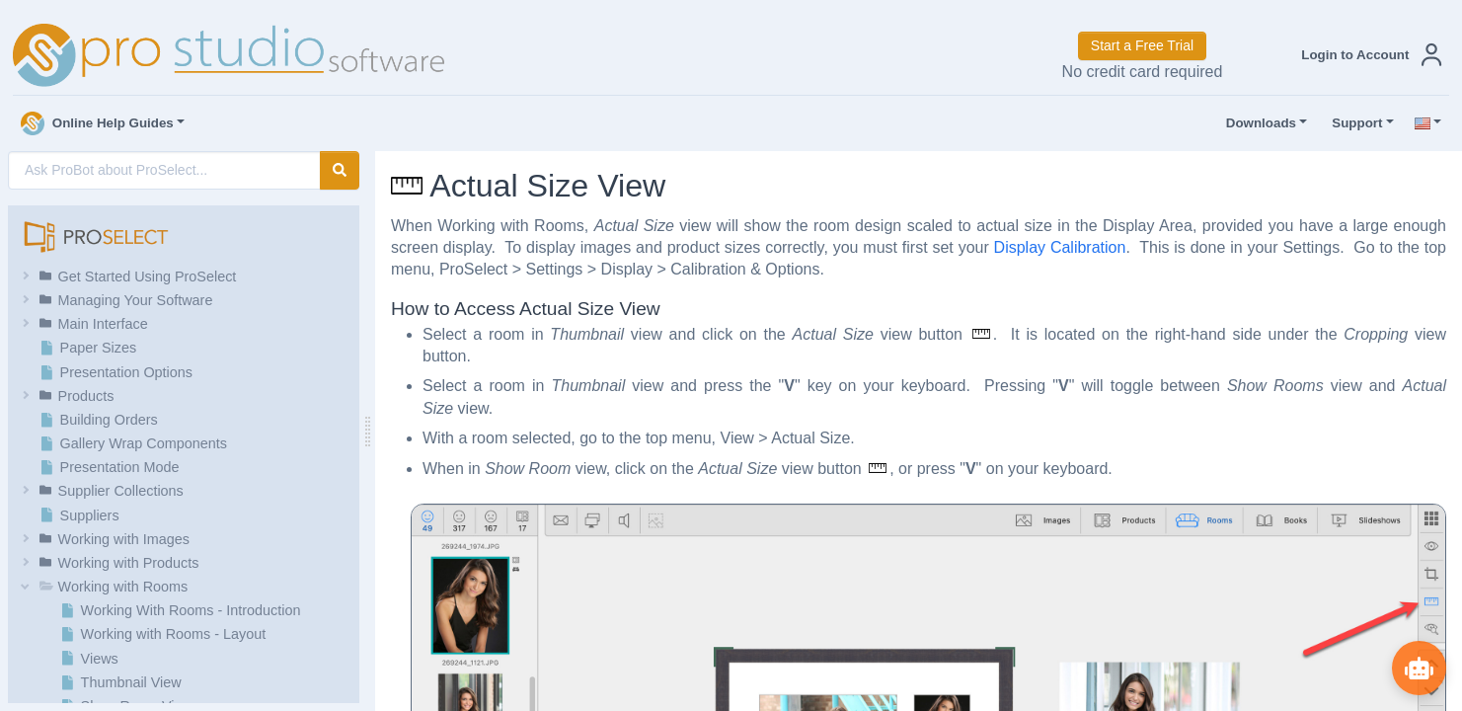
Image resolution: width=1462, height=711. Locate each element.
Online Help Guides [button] (97, 123)
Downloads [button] (1256, 123)
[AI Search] (164, 170)
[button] (1367, 54)
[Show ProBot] (1417, 666)
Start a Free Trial (1142, 45)
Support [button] (1352, 123)
